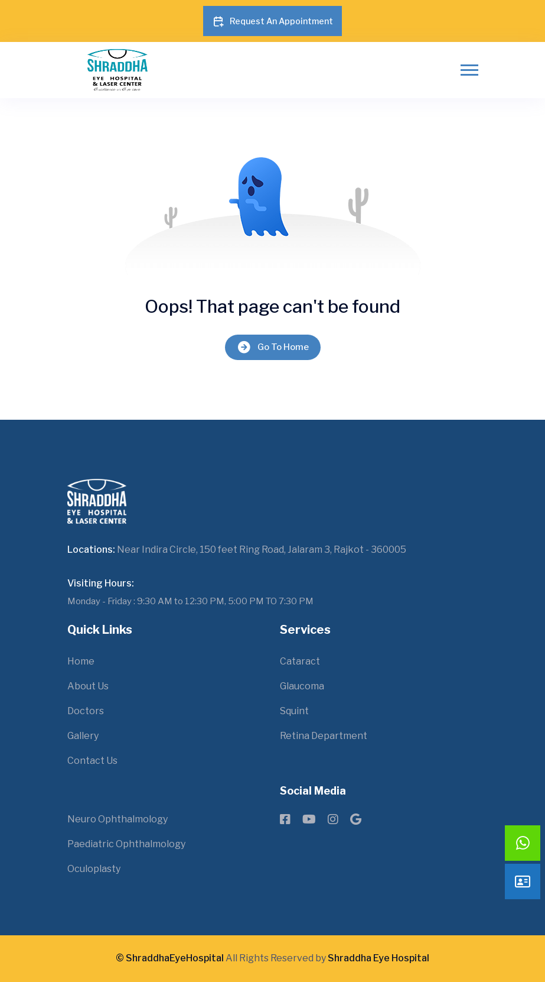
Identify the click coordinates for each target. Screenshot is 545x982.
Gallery (83, 735)
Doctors (85, 711)
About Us (88, 686)
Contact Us (92, 760)
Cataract (300, 661)
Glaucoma (302, 686)
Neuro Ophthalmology (117, 819)
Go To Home (273, 347)
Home (80, 661)
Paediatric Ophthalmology (126, 844)
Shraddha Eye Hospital (378, 958)
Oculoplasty (93, 868)
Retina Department (323, 735)
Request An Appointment (272, 21)
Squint (294, 711)
